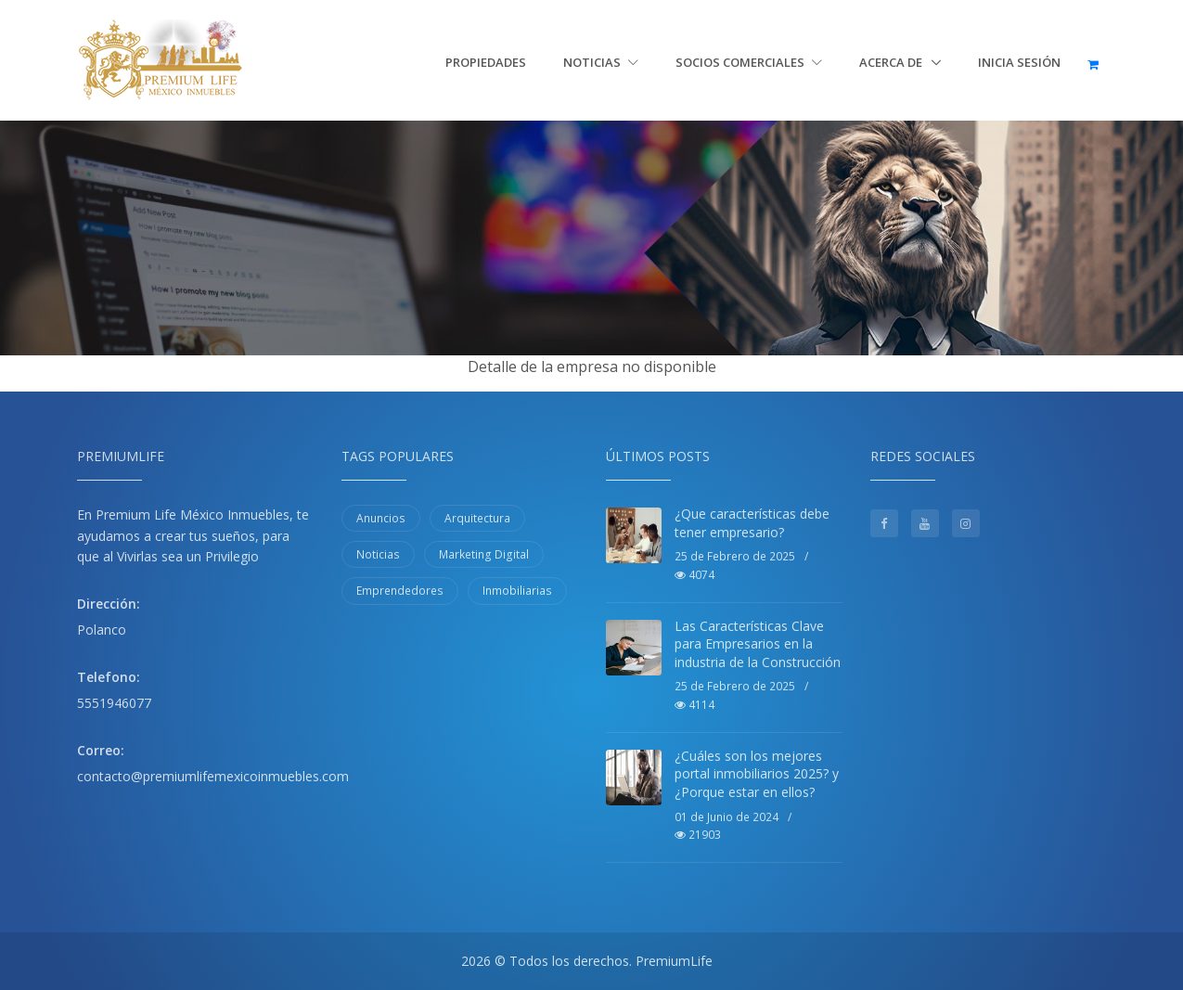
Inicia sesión (1019, 62)
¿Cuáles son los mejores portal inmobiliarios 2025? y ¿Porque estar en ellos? (757, 774)
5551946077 (114, 703)
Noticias (600, 62)
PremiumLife (674, 961)
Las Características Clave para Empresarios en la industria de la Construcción (758, 644)
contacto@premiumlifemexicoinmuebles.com (213, 776)
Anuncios (380, 518)
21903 (698, 834)
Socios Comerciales (748, 62)
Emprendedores (400, 590)
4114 (694, 705)
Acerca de (892, 62)
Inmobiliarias (517, 590)
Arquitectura (477, 518)
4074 (694, 575)
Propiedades (485, 62)
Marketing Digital (484, 554)
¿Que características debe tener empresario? (752, 523)
